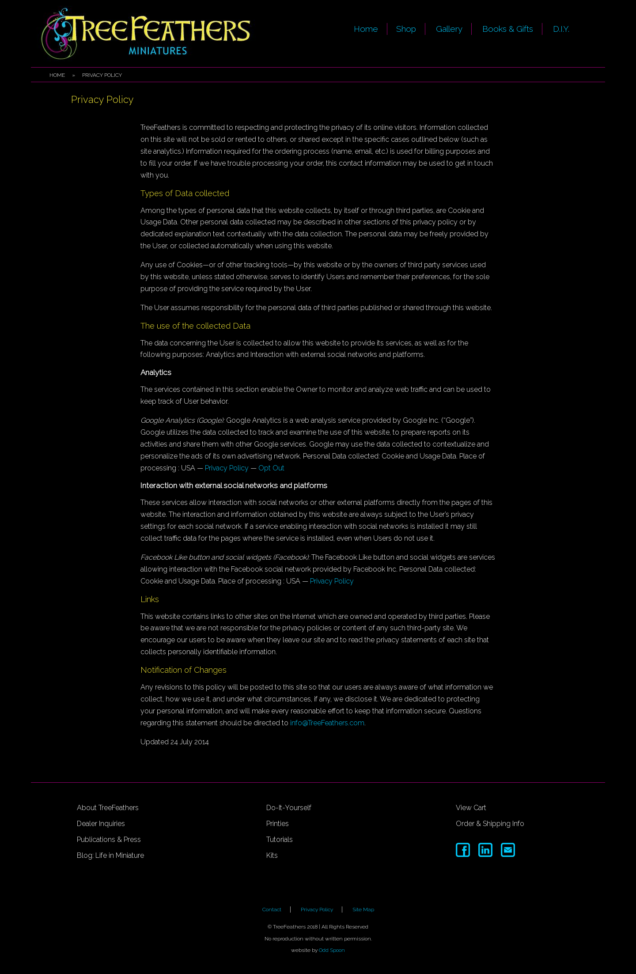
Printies (277, 823)
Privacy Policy (227, 468)
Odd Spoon (332, 950)
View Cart (471, 807)
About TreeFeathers (108, 807)
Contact (271, 909)
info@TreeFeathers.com (327, 723)
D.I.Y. (561, 29)
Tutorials (279, 839)
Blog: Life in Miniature (110, 855)
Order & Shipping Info (490, 823)
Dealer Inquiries (101, 823)
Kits (272, 855)
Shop (406, 29)
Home (366, 29)
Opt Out (271, 468)
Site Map (363, 909)
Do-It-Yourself (288, 807)
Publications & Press (109, 839)
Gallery (449, 29)
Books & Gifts (507, 29)
